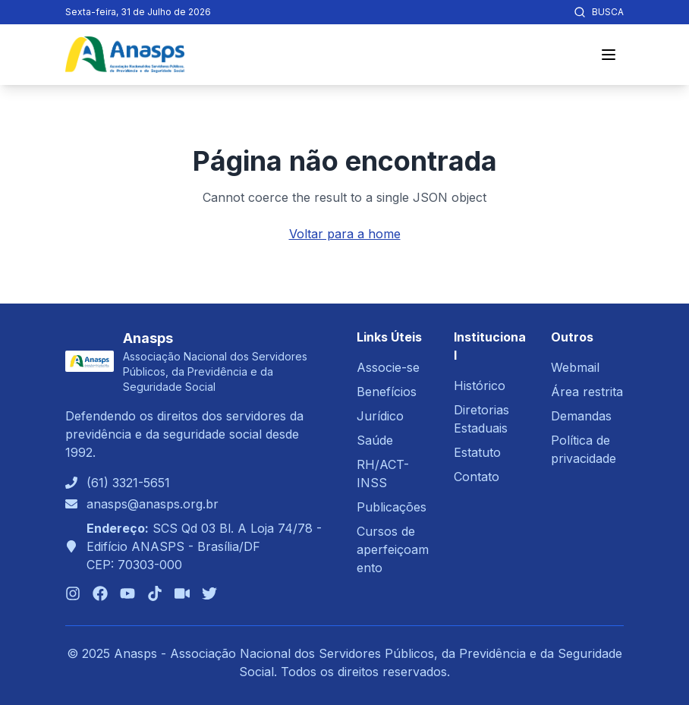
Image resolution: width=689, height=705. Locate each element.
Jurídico (380, 415)
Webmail (575, 367)
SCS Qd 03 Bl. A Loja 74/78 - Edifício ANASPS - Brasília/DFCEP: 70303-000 (204, 546)
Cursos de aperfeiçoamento (393, 549)
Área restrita (587, 391)
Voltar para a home (345, 233)
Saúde (375, 440)
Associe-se (388, 367)
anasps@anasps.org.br (153, 503)
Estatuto (477, 452)
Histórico (479, 385)
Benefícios (387, 391)
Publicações (391, 507)
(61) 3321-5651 (128, 482)
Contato (476, 476)
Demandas (581, 415)
